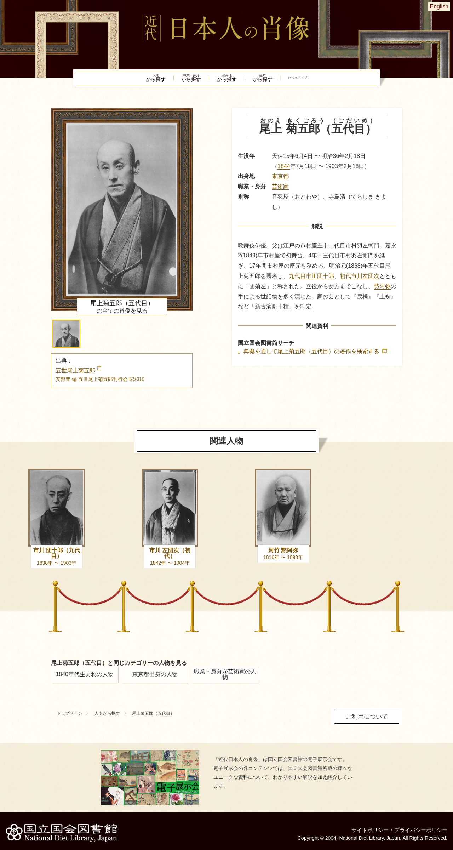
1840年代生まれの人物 (85, 678)
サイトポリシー (365, 827)
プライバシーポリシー (419, 827)
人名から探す (107, 717)
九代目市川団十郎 (311, 280)
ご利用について (368, 720)
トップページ (69, 717)
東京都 (280, 180)
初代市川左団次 (359, 280)
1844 (283, 170)
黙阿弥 (382, 290)
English (439, 7)
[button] (66, 338)
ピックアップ (322, 80)
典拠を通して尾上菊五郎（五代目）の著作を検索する (312, 356)
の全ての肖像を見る (122, 311)
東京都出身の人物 (155, 678)
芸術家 (280, 191)
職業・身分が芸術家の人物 (225, 678)
